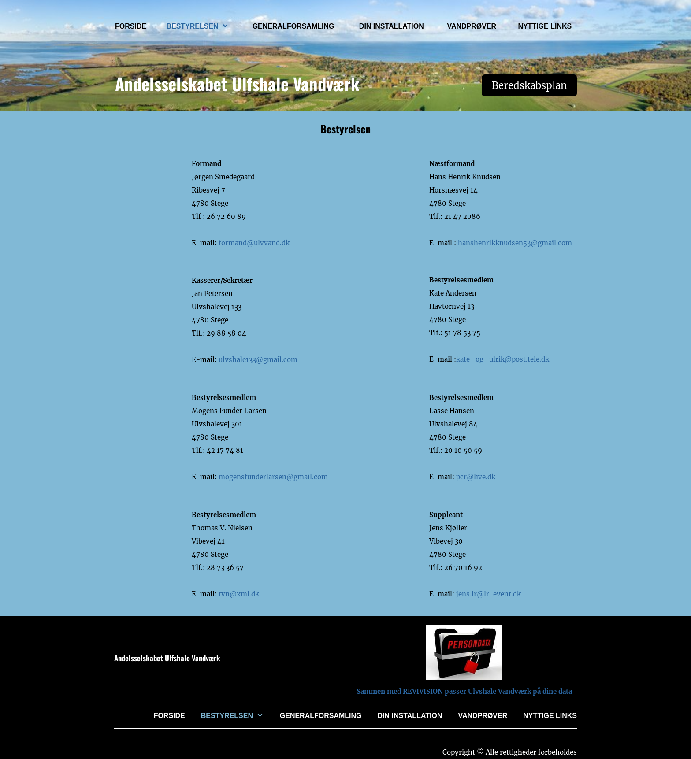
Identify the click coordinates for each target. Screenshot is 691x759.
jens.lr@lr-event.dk (488, 594)
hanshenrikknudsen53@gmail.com (514, 243)
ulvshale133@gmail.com (258, 359)
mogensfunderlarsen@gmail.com (273, 477)
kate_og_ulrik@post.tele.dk (502, 359)
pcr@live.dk (474, 477)
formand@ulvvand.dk (254, 243)
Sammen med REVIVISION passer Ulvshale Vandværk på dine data (464, 691)
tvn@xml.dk (239, 594)
